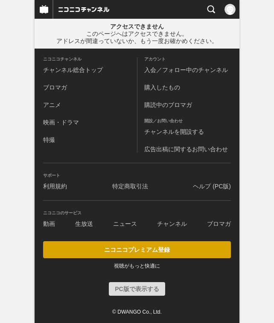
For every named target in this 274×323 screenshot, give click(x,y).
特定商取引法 (130, 186)
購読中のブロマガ (168, 104)
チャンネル (172, 223)
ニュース (125, 223)
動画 (49, 223)
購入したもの (162, 87)
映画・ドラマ (61, 122)
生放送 (84, 223)
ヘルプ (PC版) (212, 186)
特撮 (49, 139)
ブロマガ (55, 87)
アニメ (52, 104)
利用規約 (55, 186)
